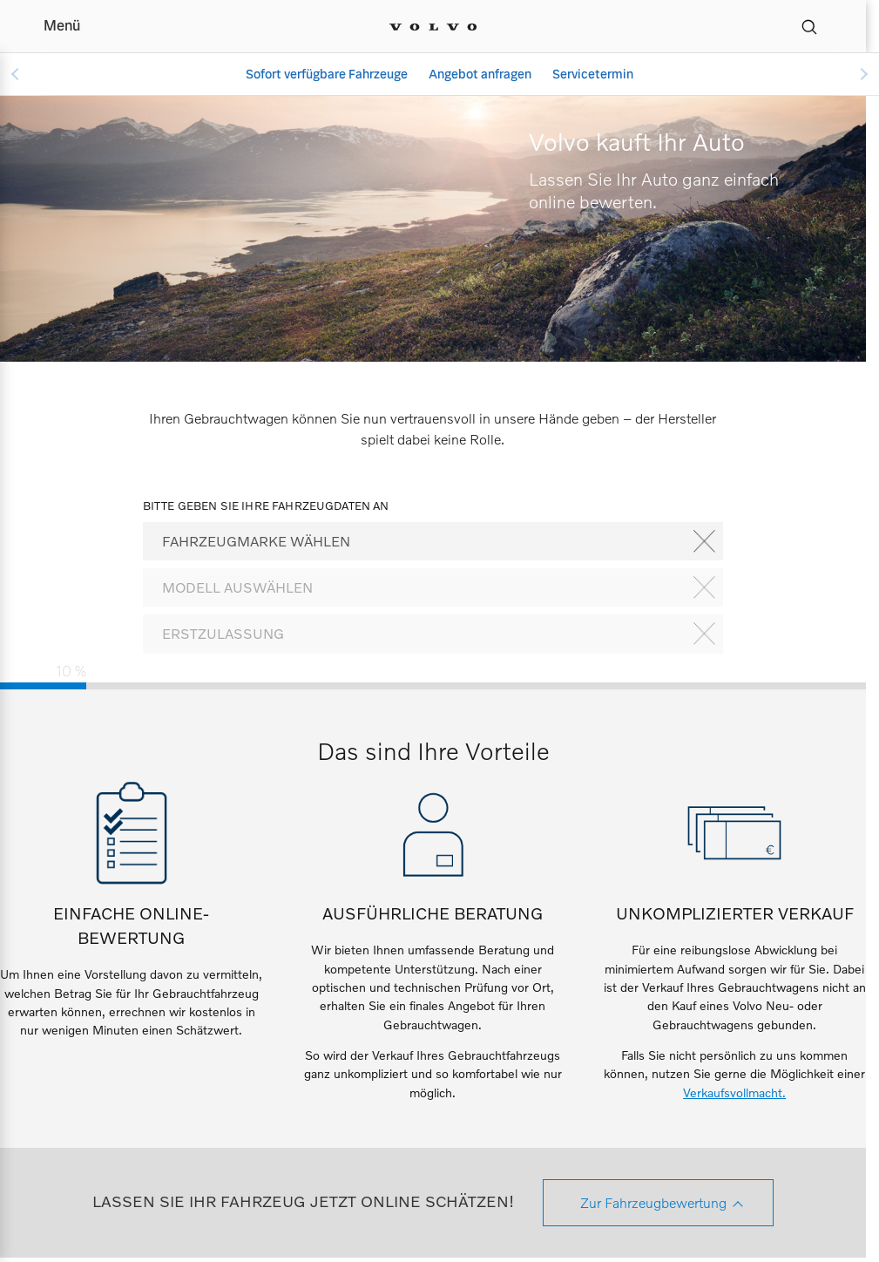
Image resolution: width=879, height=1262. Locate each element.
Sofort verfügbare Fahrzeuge (327, 74)
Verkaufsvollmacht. (734, 1092)
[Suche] (809, 26)
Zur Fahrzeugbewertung (653, 1202)
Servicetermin (592, 74)
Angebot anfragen (480, 74)
